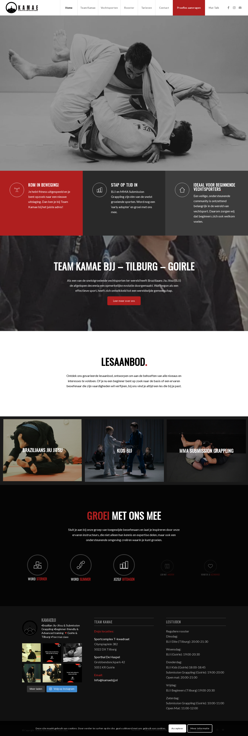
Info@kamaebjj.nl (106, 680)
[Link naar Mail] (240, 7)
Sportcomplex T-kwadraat (111, 639)
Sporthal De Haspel (107, 657)
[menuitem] (69, 7)
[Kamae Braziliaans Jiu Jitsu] (22, 7)
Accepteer (177, 728)
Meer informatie (199, 728)
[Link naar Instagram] (234, 7)
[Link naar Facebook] (228, 7)
